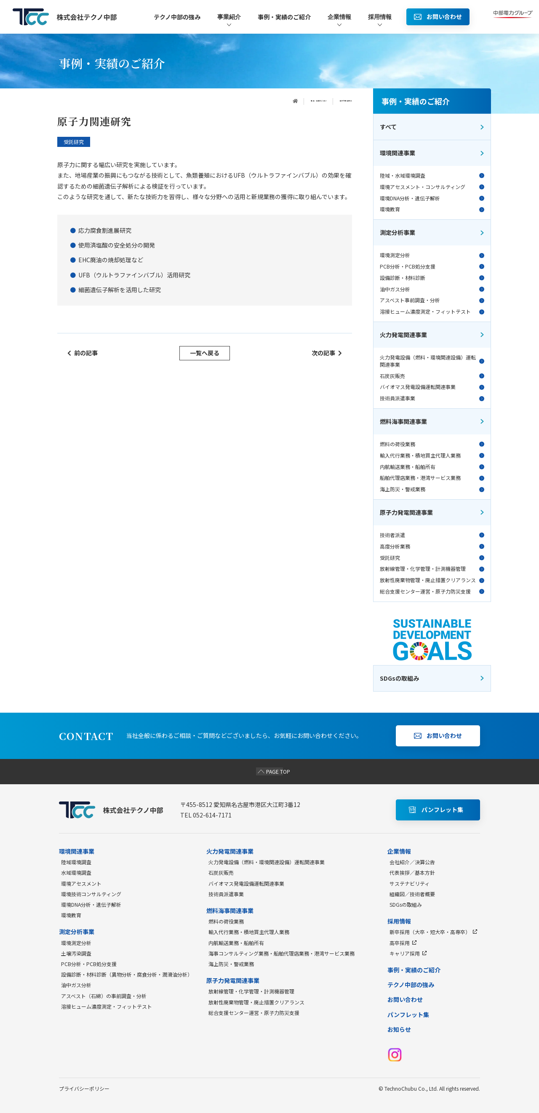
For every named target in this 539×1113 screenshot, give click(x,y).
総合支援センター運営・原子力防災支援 (432, 591)
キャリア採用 (408, 953)
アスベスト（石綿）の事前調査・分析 (104, 995)
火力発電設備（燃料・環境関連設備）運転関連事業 (432, 361)
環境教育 (432, 209)
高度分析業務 (432, 546)
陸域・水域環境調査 (432, 175)
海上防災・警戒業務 (432, 489)
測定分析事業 (432, 232)
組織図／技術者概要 (412, 893)
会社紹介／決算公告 (412, 861)
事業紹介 (229, 20)
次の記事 (327, 353)
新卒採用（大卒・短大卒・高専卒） (434, 931)
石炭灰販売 (432, 376)
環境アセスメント (81, 883)
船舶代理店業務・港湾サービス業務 (432, 477)
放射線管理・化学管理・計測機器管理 (432, 568)
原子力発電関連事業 (432, 512)
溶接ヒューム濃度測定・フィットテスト (432, 311)
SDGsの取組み (406, 904)
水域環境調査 (76, 872)
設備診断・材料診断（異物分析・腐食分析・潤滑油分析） (126, 974)
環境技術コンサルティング (91, 893)
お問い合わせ (405, 999)
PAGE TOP (270, 771)
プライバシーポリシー (84, 1088)
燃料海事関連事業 (432, 421)
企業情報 (339, 20)
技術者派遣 (432, 535)
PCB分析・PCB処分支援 (432, 266)
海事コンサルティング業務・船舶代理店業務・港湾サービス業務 (281, 953)
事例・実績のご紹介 (284, 17)
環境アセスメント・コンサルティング (432, 187)
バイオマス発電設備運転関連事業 (432, 386)
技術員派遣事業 (432, 398)
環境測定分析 (432, 255)
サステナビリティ (410, 883)
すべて (432, 126)
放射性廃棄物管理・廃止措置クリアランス (432, 580)
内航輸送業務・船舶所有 (432, 466)
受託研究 (432, 557)
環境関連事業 (432, 153)
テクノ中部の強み (177, 17)
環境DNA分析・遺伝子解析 (432, 198)
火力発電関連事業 (432, 334)
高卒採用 (403, 942)
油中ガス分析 (432, 289)
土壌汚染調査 (76, 953)
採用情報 (380, 20)
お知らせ (399, 1029)
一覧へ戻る (204, 353)
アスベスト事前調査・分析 (432, 300)
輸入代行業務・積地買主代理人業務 (432, 455)
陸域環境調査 (76, 861)
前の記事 (82, 353)
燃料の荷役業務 (432, 444)
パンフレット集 (408, 1014)
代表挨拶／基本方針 (412, 872)
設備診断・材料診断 (432, 277)
